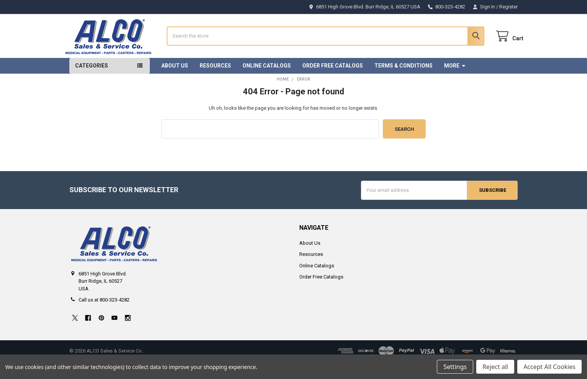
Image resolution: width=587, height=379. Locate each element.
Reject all (495, 367)
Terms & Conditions (403, 83)
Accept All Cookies (549, 367)
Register (508, 7)
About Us (174, 83)
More (455, 83)
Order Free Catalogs (332, 83)
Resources (215, 83)
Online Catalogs (267, 83)
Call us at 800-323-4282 (104, 317)
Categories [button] (91, 83)
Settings (455, 367)
